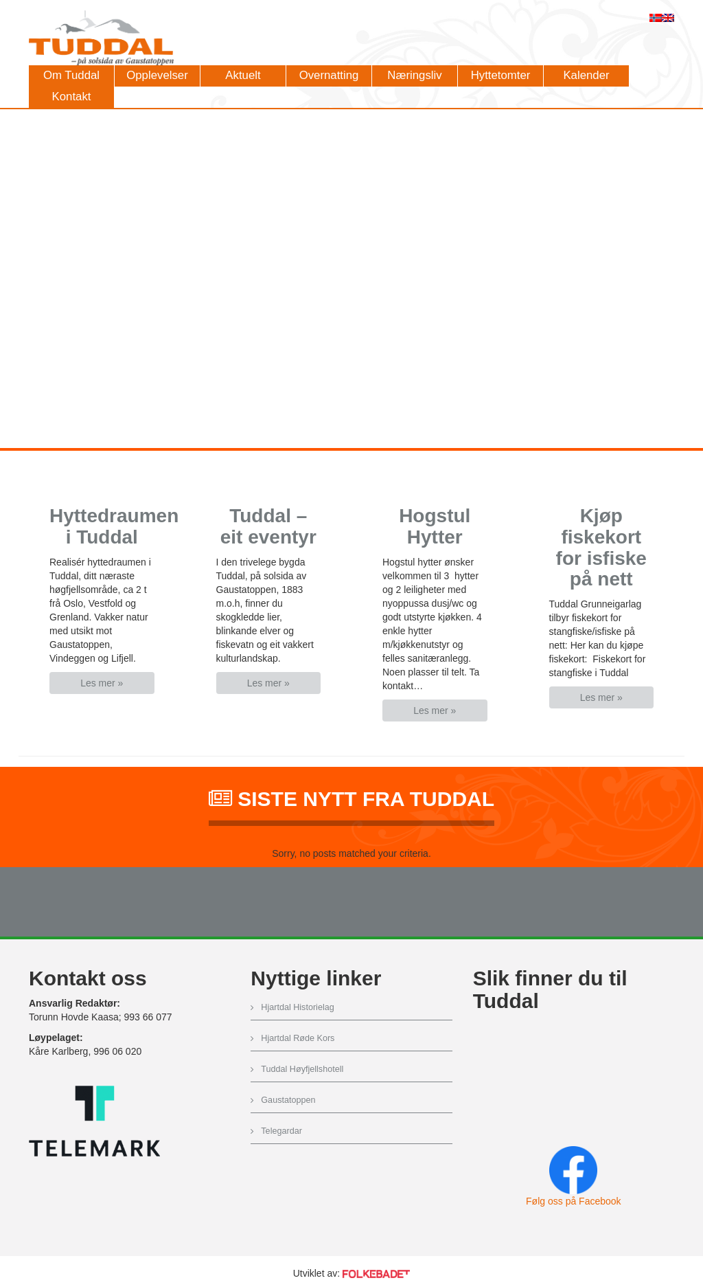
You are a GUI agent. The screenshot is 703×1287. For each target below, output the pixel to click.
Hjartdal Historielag (297, 1007)
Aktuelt (242, 75)
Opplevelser (157, 75)
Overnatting (329, 75)
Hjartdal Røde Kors (297, 1038)
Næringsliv (414, 75)
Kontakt (71, 96)
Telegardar (281, 1131)
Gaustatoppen (288, 1100)
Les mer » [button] (101, 683)
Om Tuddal (71, 75)
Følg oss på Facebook (573, 1201)
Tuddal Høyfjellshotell (302, 1069)
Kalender (586, 75)
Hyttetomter (501, 75)
